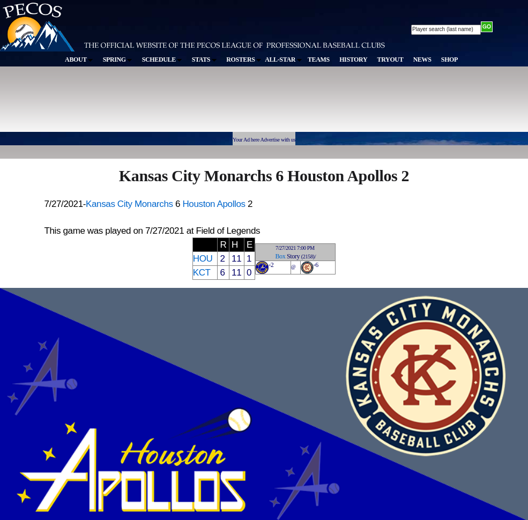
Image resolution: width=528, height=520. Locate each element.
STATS (204, 59)
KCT (202, 273)
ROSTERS (243, 59)
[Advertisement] (197, 104)
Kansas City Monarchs (129, 204)
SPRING (117, 59)
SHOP (449, 59)
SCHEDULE (162, 59)
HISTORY (353, 59)
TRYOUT (390, 59)
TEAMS (319, 59)
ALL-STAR (283, 59)
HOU (203, 259)
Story (293, 256)
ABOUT (79, 59)
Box (280, 256)
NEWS (422, 59)
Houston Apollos (213, 204)
